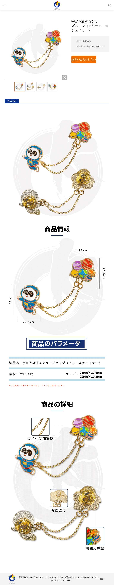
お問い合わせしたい (84, 59)
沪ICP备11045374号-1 (61, 580)
